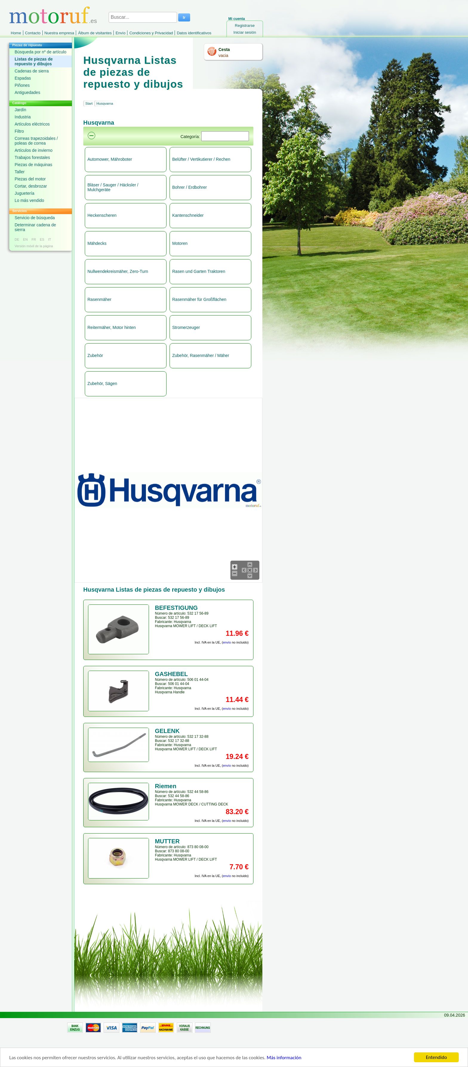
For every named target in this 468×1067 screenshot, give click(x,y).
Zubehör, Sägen (102, 383)
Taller (19, 171)
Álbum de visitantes (95, 33)
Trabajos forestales (32, 157)
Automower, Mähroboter (109, 159)
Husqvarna (104, 103)
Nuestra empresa (59, 33)
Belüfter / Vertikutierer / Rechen (201, 159)
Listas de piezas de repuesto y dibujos (34, 61)
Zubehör (95, 355)
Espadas (23, 78)
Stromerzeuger (186, 327)
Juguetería (24, 193)
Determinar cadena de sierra (35, 227)
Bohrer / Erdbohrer (189, 187)
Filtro (19, 131)
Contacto (33, 33)
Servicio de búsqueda (35, 217)
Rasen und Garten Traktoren (198, 271)
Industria (23, 117)
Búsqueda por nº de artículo (40, 52)
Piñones (22, 85)
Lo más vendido (29, 200)
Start (89, 103)
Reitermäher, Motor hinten (111, 327)
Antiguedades (27, 92)
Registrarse (245, 25)
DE (17, 239)
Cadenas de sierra (32, 71)
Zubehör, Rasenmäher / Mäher (200, 355)
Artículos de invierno (34, 150)
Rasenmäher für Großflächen (199, 299)
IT (49, 239)
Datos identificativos (194, 33)
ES (42, 239)
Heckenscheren (101, 215)
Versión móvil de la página (34, 246)
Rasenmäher (99, 299)
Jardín (20, 109)
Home (16, 33)
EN (25, 239)
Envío (120, 33)
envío (227, 642)
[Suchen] (225, 136)
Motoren (179, 243)
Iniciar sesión (244, 32)
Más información (284, 1061)
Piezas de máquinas (33, 164)
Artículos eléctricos (32, 124)
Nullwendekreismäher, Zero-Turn (117, 271)
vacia (223, 55)
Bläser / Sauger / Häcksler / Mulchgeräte (112, 187)
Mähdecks (97, 243)
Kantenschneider (188, 215)
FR (34, 239)
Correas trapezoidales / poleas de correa (36, 141)
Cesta (224, 49)
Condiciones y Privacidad (151, 33)
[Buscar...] (143, 17)
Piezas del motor (30, 179)
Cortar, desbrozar (31, 186)
